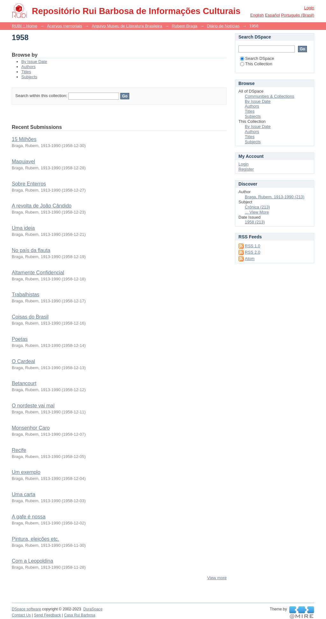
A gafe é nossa (29, 516)
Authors (28, 66)
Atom (249, 258)
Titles (26, 71)
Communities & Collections (269, 96)
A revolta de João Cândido (42, 205)
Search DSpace (257, 58)
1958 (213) (255, 222)
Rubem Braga (184, 26)
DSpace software (26, 609)
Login (309, 7)
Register (246, 169)
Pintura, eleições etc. (35, 539)
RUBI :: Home (24, 26)
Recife (19, 450)
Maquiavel (23, 161)
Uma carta (23, 494)
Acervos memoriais (64, 26)
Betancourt (24, 383)
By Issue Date (34, 61)
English (257, 15)
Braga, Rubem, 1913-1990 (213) (274, 196)
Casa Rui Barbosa (79, 615)
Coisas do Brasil (30, 317)
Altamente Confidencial (38, 272)
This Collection (256, 63)
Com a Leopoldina (32, 561)
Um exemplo (26, 472)
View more (217, 577)
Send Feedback (47, 615)
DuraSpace (92, 609)
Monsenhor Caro (31, 428)
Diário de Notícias (223, 26)
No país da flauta (31, 250)
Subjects (29, 76)
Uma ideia (23, 228)
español (272, 15)
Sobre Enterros (29, 183)
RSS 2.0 (252, 252)
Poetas (20, 339)
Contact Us (21, 615)
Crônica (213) (257, 207)
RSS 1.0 (252, 245)
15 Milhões (24, 139)
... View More (257, 212)
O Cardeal (23, 361)
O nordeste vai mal (33, 405)
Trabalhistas (25, 294)
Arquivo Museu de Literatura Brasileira (127, 26)
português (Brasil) (297, 15)
